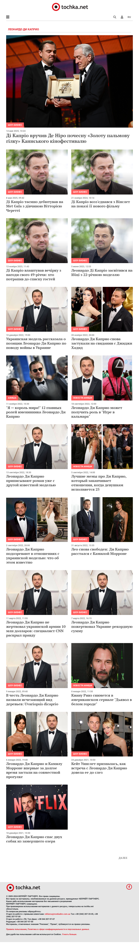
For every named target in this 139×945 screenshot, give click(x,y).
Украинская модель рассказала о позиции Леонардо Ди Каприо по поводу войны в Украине (36, 343)
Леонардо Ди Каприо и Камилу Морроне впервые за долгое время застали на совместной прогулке (34, 770)
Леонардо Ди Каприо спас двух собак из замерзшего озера (34, 839)
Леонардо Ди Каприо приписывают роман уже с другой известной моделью (31, 480)
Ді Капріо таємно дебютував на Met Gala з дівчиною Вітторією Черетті (34, 206)
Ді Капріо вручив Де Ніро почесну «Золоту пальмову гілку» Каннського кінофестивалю (68, 138)
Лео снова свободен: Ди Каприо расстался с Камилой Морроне (100, 551)
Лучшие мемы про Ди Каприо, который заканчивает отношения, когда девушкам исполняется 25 (98, 483)
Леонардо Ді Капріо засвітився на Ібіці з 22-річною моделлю (101, 272)
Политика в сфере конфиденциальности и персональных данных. (59, 929)
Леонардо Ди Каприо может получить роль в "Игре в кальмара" (96, 412)
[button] (122, 17)
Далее (123, 858)
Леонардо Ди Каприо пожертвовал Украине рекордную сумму (101, 626)
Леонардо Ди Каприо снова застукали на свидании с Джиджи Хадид (101, 343)
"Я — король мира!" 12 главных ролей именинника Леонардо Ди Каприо (36, 412)
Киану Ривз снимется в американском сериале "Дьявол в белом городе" (101, 699)
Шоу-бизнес (15, 125)
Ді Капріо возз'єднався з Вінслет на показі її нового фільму (100, 203)
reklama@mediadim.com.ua (57, 914)
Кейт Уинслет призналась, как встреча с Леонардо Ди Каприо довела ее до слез (99, 768)
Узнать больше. (69, 934)
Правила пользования (16, 929)
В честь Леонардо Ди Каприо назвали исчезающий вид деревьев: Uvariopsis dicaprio (32, 699)
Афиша (12, 398)
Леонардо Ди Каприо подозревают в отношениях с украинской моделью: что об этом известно (32, 556)
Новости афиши (82, 398)
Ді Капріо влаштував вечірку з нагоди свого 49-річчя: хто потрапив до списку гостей (33, 274)
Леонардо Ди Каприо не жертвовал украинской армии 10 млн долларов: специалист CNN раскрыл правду (36, 629)
